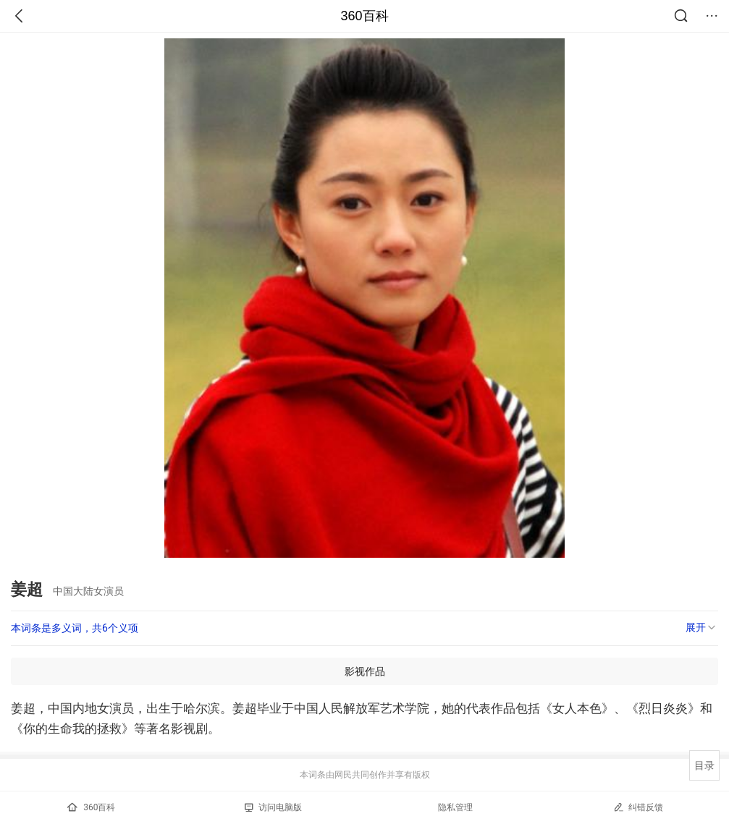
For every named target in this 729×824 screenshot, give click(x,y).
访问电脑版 (273, 807)
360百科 (364, 16)
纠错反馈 (638, 807)
